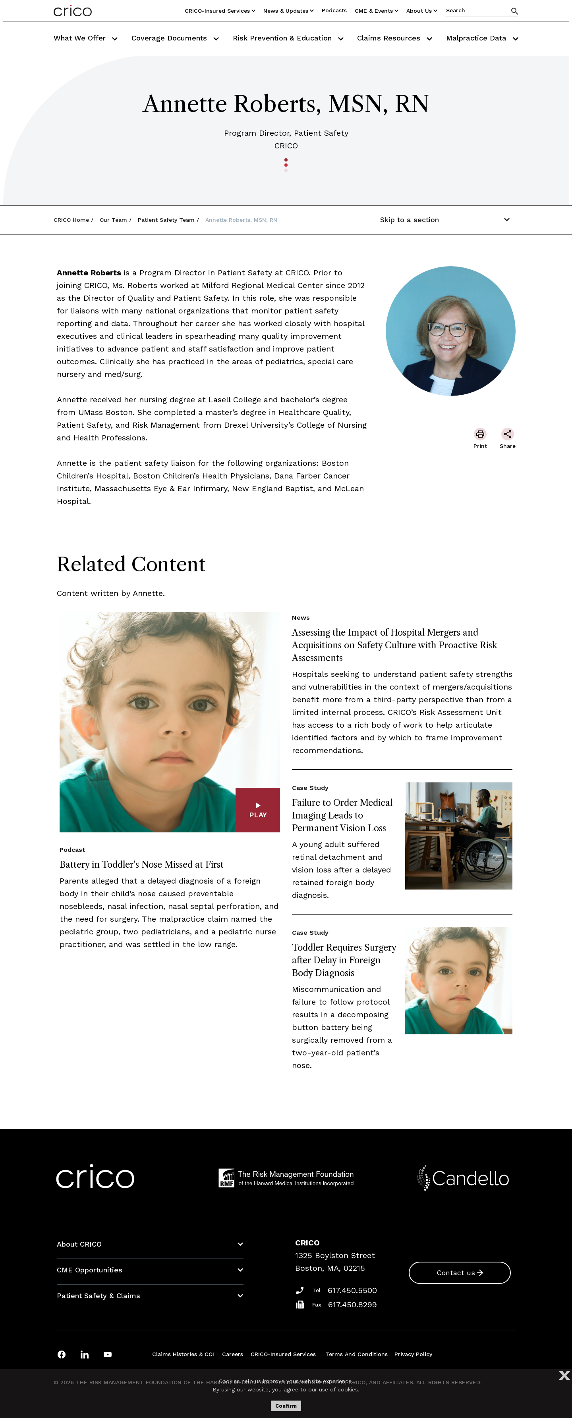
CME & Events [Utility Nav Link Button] (376, 11)
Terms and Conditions (356, 1354)
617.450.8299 (352, 1304)
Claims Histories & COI (183, 1354)
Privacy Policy (413, 1354)
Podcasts (334, 10)
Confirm (286, 1406)
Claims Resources (394, 38)
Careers (232, 1354)
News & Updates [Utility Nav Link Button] (288, 11)
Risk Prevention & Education (288, 38)
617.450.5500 (352, 1290)
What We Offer (86, 38)
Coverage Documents (175, 38)
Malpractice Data (482, 38)
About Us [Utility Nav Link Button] (421, 11)
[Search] (514, 11)
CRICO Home (71, 220)
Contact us (456, 1272)
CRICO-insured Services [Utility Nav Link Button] (220, 11)
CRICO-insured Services (283, 1354)
